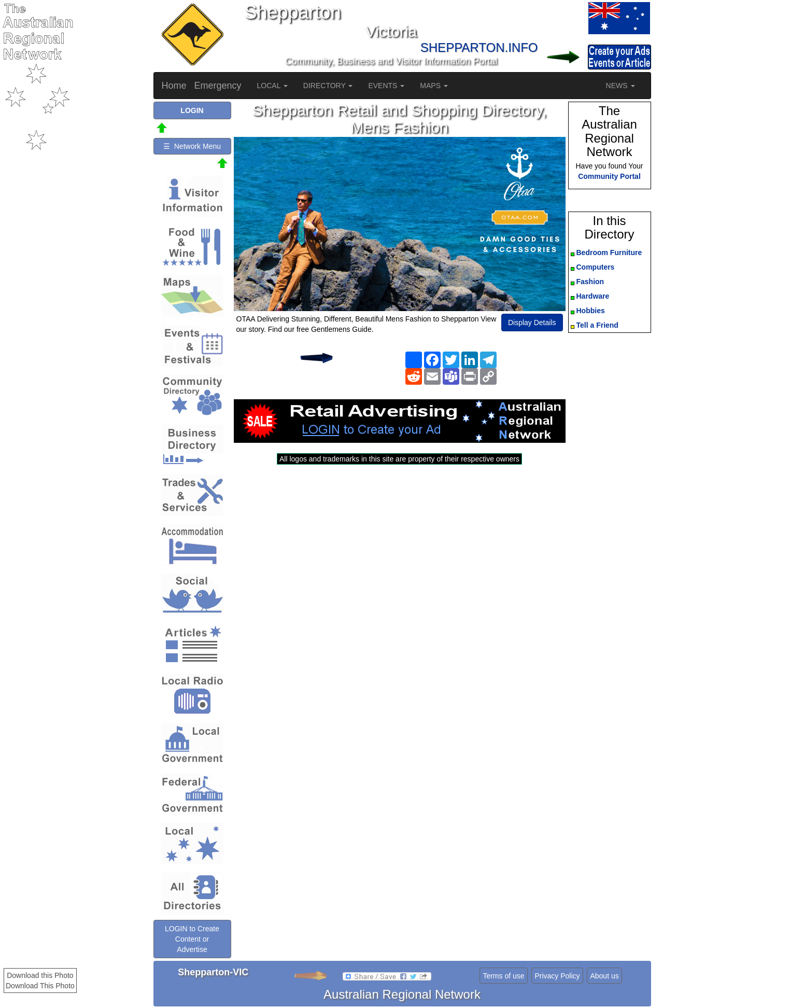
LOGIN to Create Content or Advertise (192, 939)
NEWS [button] (620, 85)
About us (604, 976)
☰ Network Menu (192, 146)
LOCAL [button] (272, 85)
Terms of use (503, 976)
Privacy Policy (557, 976)
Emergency (218, 85)
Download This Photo (40, 986)
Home (174, 85)
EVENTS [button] (386, 85)
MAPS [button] (434, 85)
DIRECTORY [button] (328, 85)
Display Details (532, 322)
